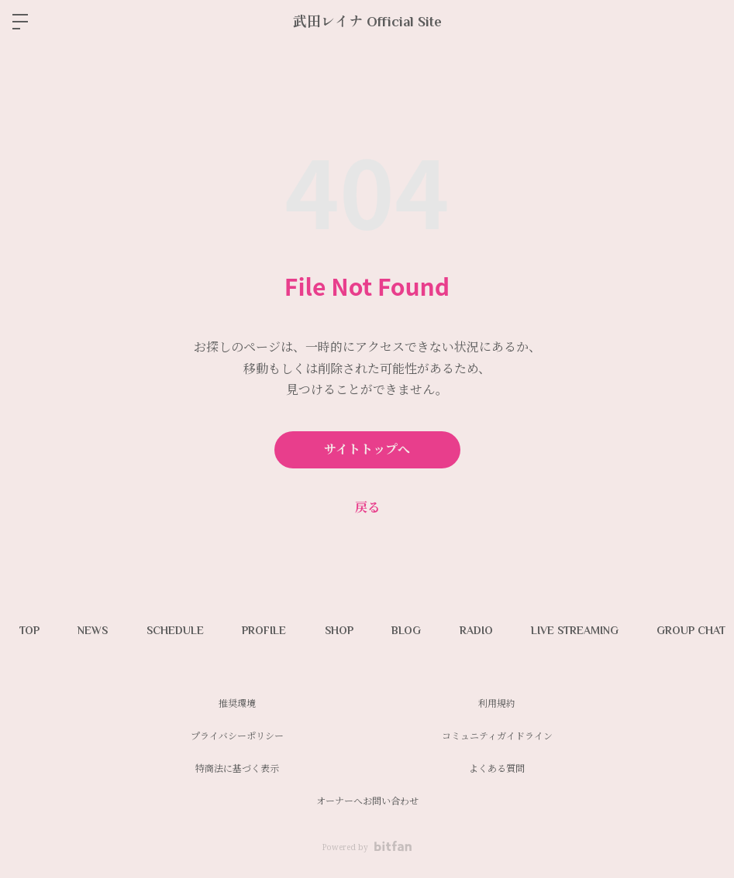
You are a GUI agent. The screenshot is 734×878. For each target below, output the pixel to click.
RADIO (478, 630)
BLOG (408, 630)
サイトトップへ (367, 449)
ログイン (709, 21)
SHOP (340, 630)
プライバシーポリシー (237, 736)
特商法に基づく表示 (237, 768)
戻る (367, 507)
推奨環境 (237, 703)
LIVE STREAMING (578, 630)
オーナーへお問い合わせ (367, 801)
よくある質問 (497, 768)
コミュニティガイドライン (497, 736)
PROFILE (265, 630)
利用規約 (496, 703)
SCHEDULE (176, 630)
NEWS (93, 630)
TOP (29, 630)
